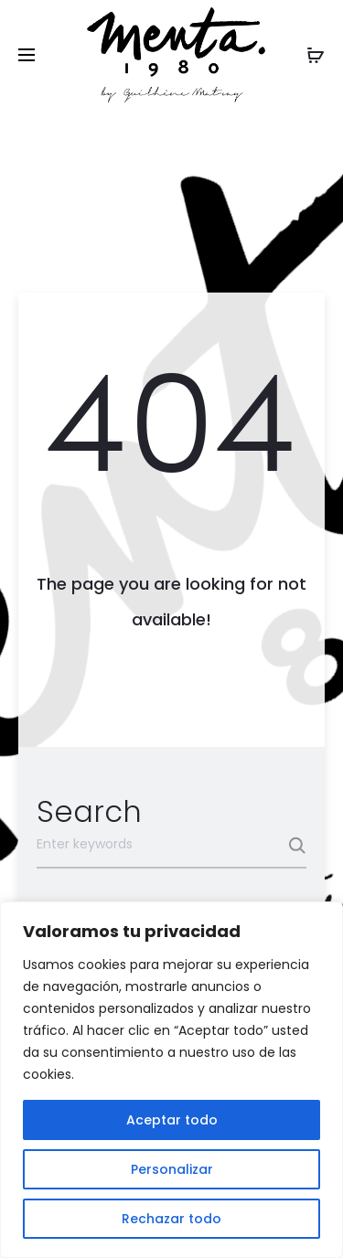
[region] (171, 1079)
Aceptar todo (172, 1120)
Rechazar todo (171, 1219)
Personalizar (172, 1169)
